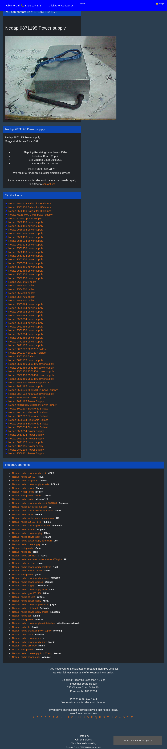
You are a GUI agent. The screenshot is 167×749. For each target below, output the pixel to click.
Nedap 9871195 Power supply (25, 445)
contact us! (48, 183)
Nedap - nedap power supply (27, 600)
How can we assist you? (138, 740)
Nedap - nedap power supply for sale (31, 484)
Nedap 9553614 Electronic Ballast (28, 427)
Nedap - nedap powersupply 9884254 (31, 525)
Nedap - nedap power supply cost (29, 473)
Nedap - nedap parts (22, 499)
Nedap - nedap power (23, 488)
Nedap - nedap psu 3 (23, 634)
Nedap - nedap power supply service (31, 578)
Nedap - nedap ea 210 (23, 597)
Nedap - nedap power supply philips (30, 612)
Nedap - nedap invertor (24, 563)
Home (82, 3)
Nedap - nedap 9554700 (24, 645)
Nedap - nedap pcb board (25, 608)
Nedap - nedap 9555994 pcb (26, 522)
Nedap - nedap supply (23, 585)
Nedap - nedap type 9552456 (27, 593)
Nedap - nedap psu (22, 552)
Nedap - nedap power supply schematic (32, 540)
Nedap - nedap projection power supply (32, 630)
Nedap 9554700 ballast (21, 285)
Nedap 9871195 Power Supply (26, 401)
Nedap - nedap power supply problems (32, 567)
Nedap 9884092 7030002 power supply (31, 393)
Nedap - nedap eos (22, 615)
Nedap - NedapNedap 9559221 (28, 495)
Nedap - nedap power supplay (27, 533)
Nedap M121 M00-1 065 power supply (30, 214)
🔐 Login (160, 3)
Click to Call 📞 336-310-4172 (23, 5)
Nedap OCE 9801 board (22, 281)
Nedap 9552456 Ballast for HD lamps (29, 207)
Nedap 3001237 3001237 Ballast (27, 349)
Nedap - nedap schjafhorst (25, 480)
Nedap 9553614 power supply (25, 244)
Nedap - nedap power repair (26, 657)
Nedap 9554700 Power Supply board (29, 382)
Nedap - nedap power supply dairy (29, 642)
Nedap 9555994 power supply (25, 229)
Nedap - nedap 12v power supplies (30, 507)
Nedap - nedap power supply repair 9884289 (35, 503)
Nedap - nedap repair (23, 514)
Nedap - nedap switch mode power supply (33, 518)
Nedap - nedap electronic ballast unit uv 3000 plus (37, 559)
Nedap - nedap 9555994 (24, 476)
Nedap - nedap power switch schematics (32, 510)
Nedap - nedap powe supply (26, 544)
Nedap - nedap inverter (24, 529)
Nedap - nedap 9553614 (24, 555)
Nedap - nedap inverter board (27, 570)
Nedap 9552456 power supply (25, 222)
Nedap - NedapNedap (23, 491)
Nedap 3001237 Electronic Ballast (28, 408)
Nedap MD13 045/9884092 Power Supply (32, 404)
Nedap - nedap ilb (21, 627)
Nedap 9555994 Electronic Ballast (28, 419)
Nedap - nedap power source (27, 638)
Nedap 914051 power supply (25, 218)
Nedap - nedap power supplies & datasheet (34, 623)
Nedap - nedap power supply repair (30, 589)
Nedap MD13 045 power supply (26, 397)
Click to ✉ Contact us (61, 5)
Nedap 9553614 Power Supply (26, 431)
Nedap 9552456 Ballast (21, 356)
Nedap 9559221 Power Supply (26, 453)
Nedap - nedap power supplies (27, 582)
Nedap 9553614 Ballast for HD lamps (29, 203)
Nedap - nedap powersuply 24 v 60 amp (32, 653)
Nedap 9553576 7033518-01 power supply (33, 389)
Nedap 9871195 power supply (25, 341)
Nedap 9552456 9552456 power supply (31, 363)
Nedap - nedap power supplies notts (30, 604)
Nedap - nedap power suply (26, 537)
